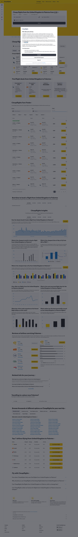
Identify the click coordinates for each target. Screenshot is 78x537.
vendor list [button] (26, 42)
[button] (39, 55)
